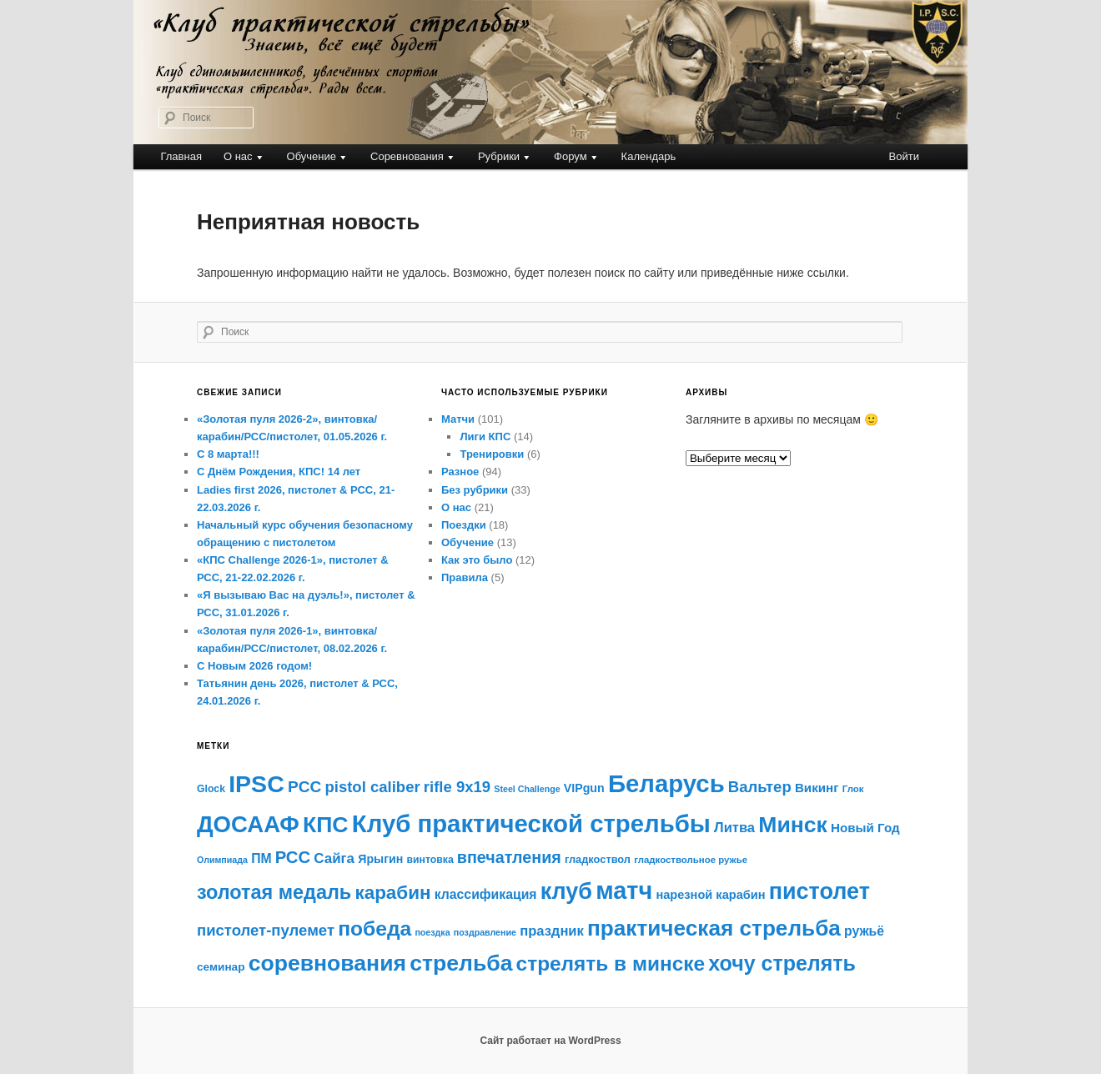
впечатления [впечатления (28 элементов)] (509, 857)
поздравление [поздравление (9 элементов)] (485, 932)
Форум (570, 156)
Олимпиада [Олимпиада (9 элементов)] (222, 860)
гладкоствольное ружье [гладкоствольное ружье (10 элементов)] (690, 860)
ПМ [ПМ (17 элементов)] (261, 858)
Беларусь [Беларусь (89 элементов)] (666, 783)
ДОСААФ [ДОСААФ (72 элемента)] (248, 824)
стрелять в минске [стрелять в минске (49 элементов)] (610, 963)
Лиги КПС (485, 436)
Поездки (463, 525)
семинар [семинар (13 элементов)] (221, 967)
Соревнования (407, 156)
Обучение (311, 156)
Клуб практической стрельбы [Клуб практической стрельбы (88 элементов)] (531, 823)
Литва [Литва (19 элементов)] (734, 828)
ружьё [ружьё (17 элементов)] (864, 931)
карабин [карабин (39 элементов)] (392, 892)
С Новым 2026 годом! (254, 666)
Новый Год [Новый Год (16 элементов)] (865, 828)
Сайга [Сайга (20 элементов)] (334, 858)
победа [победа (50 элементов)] (374, 928)
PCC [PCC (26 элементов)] (304, 786)
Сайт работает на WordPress (550, 1040)
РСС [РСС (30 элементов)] (292, 857)
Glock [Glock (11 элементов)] (211, 789)
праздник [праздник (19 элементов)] (552, 931)
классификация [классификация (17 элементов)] (486, 894)
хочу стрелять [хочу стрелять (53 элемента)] (782, 963)
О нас (238, 156)
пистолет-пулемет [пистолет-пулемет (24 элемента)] (265, 930)
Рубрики (499, 156)
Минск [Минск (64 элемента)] (792, 824)
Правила (464, 577)
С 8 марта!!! (228, 454)
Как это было (476, 560)
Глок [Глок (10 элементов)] (853, 789)
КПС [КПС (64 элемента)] (326, 824)
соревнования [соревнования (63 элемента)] (327, 963)
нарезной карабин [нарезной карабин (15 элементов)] (710, 894)
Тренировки (492, 454)
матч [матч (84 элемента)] (624, 890)
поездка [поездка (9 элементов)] (432, 932)
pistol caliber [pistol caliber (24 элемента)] (372, 786)
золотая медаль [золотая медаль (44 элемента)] (274, 892)
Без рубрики (474, 490)
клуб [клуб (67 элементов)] (566, 891)
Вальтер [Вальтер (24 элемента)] (760, 786)
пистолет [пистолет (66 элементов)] (819, 891)
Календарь (648, 156)
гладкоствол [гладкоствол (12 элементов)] (598, 859)
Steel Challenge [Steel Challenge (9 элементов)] (527, 789)
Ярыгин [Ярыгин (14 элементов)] (380, 859)
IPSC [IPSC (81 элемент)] (256, 783)
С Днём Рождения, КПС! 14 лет (278, 471)
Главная (180, 156)
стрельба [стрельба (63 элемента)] (461, 963)
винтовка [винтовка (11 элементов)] (430, 860)
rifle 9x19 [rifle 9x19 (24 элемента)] (457, 786)
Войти (904, 156)
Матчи (458, 419)
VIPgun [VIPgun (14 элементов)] (584, 788)
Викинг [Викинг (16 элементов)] (817, 787)
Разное (460, 471)
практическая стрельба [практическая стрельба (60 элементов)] (714, 928)
